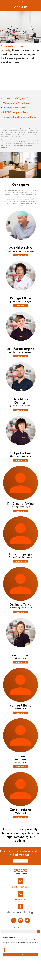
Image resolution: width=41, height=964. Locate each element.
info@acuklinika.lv (20, 900)
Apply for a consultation (20, 874)
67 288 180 (20, 913)
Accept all (20, 954)
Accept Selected (20, 958)
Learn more (20, 255)
